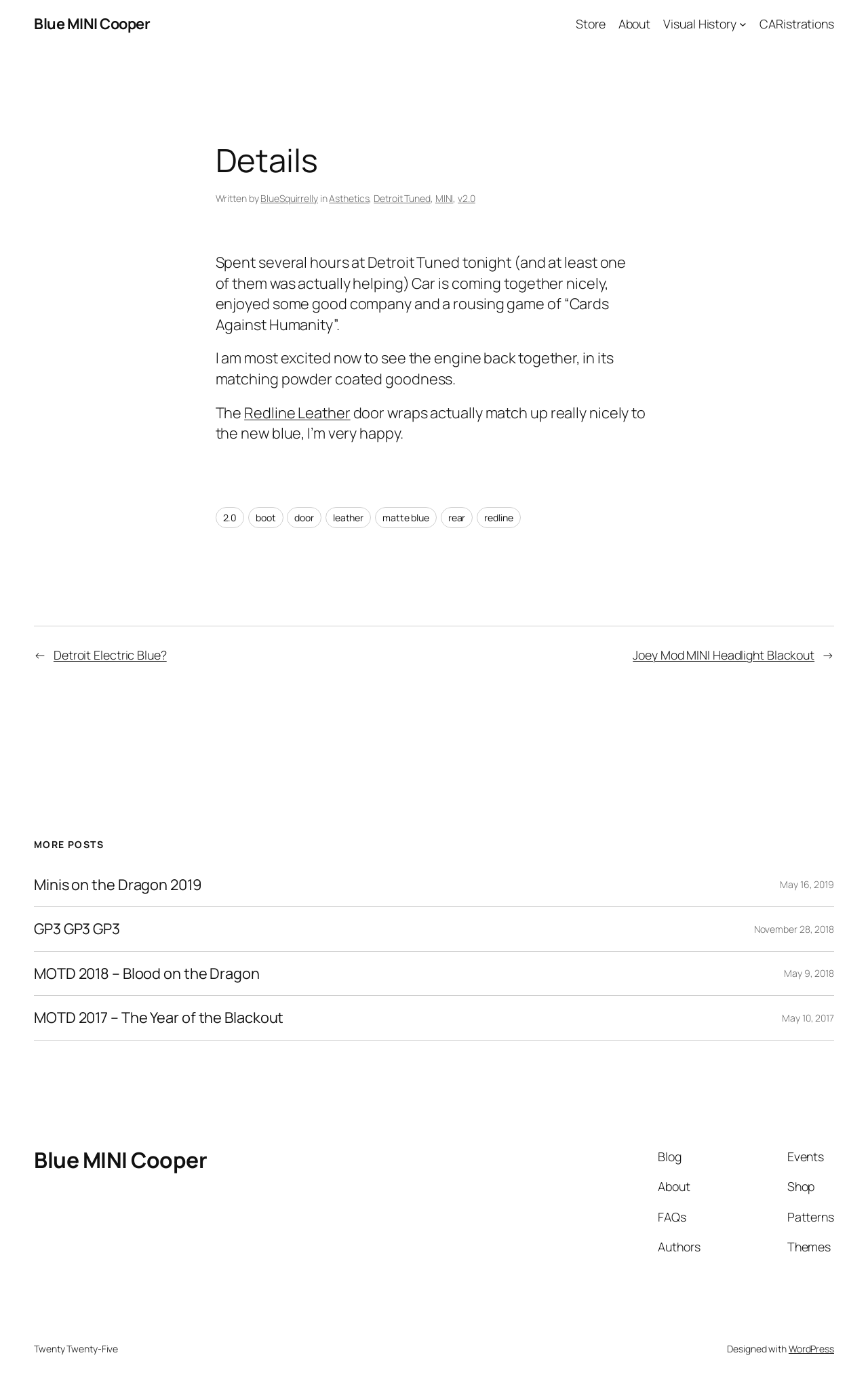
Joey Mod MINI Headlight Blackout (723, 655)
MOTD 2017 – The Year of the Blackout (158, 1017)
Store (591, 24)
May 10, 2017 (808, 1017)
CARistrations (797, 24)
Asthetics (349, 198)
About (634, 24)
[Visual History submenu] (743, 24)
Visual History (699, 24)
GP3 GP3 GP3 (77, 929)
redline (498, 517)
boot (266, 517)
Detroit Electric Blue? (110, 655)
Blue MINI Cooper (92, 24)
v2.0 (466, 198)
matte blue (405, 517)
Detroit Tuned (402, 198)
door (304, 517)
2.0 (230, 517)
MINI (444, 198)
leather (348, 517)
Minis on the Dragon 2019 (118, 885)
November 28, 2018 (794, 929)
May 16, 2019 (807, 884)
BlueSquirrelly (289, 198)
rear (457, 517)
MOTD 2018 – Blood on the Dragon (147, 973)
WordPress (811, 1348)
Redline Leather (297, 413)
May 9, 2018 (809, 973)
